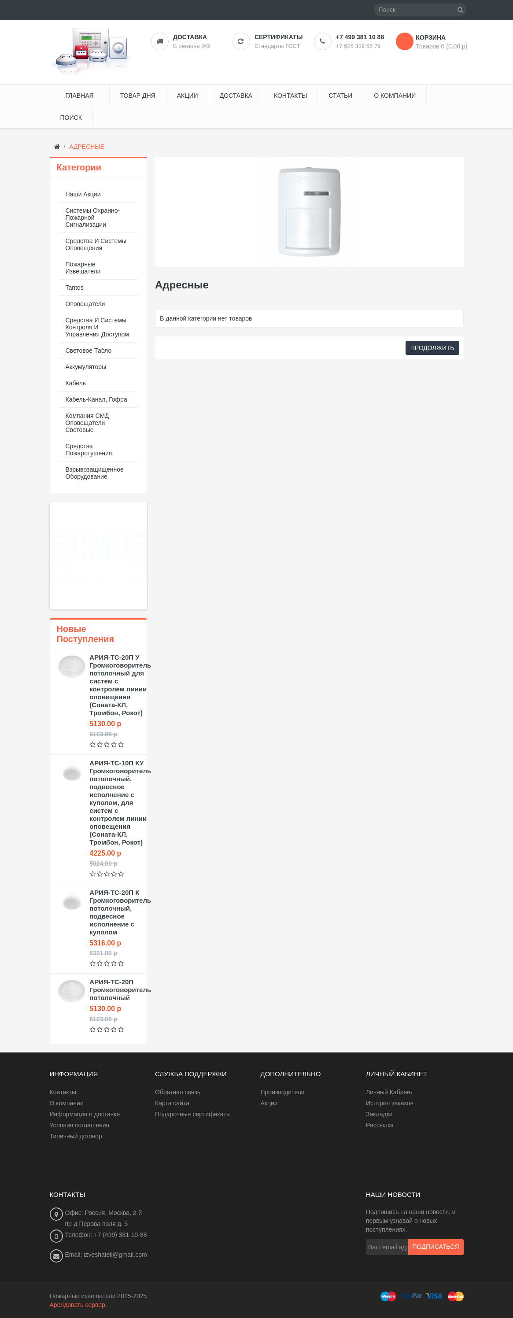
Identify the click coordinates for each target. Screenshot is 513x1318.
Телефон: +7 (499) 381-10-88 (106, 1234)
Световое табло (89, 350)
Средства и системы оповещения (96, 244)
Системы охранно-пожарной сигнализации (93, 217)
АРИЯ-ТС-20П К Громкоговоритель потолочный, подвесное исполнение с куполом (120, 912)
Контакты (63, 1092)
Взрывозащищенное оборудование (95, 473)
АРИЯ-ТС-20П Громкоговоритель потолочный (120, 989)
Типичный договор (76, 1136)
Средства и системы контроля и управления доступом (97, 327)
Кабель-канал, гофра (96, 399)
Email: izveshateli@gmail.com (106, 1254)
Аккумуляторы (86, 366)
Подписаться (436, 1247)
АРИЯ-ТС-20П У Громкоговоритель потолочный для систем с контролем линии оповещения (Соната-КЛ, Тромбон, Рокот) (120, 684)
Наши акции (83, 194)
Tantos (75, 287)
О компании (67, 1103)
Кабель (76, 383)
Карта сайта (172, 1103)
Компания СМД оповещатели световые (87, 422)
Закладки (379, 1114)
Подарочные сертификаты (193, 1114)
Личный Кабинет (389, 1092)
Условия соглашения (80, 1125)
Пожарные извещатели (83, 268)
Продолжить (432, 347)
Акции (269, 1103)
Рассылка (380, 1125)
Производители (283, 1092)
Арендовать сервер (77, 1304)
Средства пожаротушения (89, 450)
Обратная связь (177, 1092)
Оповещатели (85, 303)
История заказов (389, 1103)
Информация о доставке (85, 1114)
